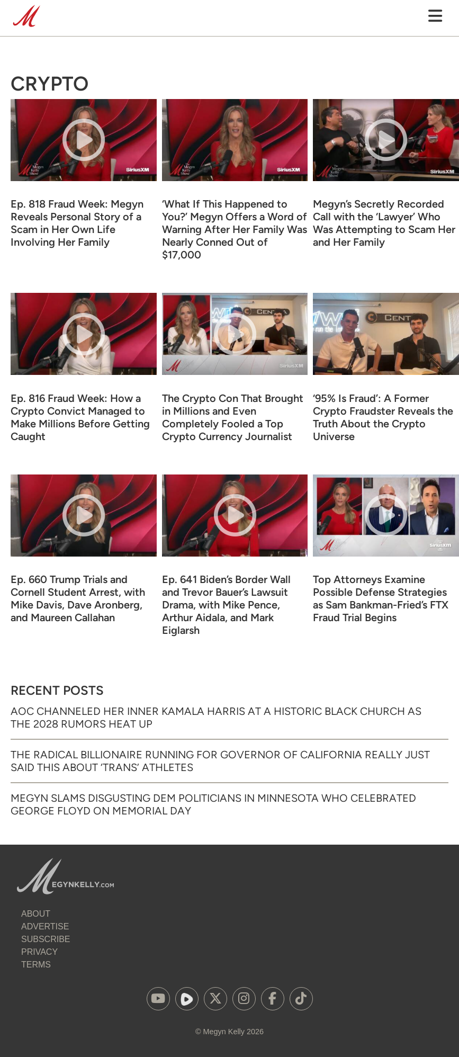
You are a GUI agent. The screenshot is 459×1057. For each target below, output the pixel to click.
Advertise (45, 926)
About (35, 913)
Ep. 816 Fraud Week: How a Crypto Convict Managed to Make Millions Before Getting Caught (80, 417)
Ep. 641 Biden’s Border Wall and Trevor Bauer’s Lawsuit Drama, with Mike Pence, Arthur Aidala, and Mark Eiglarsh (226, 605)
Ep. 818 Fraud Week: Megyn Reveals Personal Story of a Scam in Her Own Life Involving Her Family (77, 223)
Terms (36, 964)
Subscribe (45, 939)
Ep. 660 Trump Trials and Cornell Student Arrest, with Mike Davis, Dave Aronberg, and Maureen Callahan (78, 598)
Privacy (39, 951)
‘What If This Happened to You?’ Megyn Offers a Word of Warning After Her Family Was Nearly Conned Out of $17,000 (234, 229)
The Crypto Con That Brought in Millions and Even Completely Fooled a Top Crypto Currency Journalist (232, 417)
